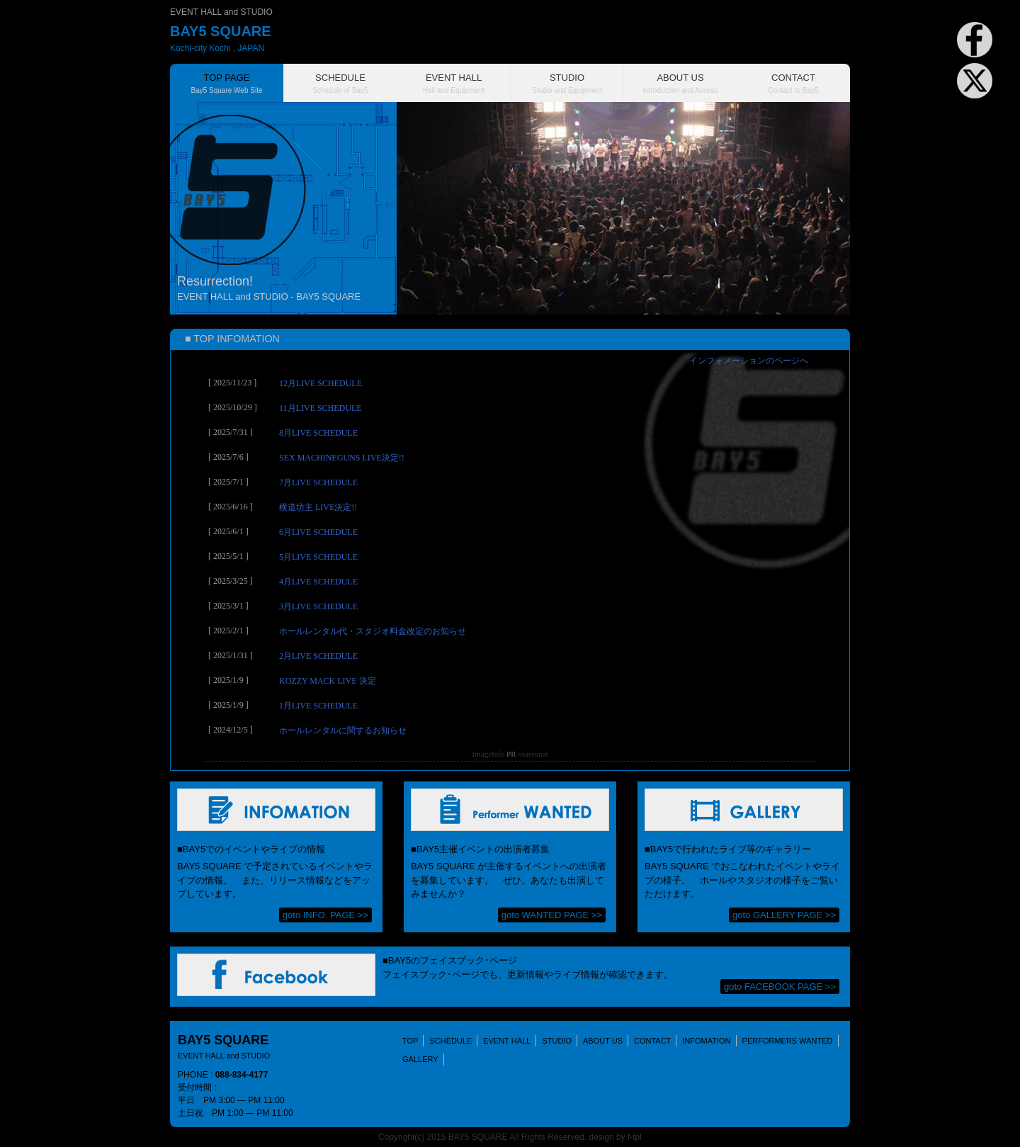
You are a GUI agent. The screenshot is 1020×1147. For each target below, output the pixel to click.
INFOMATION (706, 1040)
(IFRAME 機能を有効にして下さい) (510, 560)
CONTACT (652, 1040)
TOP (410, 1040)
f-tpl (635, 1137)
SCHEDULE (450, 1040)
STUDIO (557, 1040)
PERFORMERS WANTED (787, 1040)
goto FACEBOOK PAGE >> (780, 986)
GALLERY (420, 1059)
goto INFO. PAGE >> (325, 915)
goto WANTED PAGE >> (552, 915)
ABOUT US (603, 1040)
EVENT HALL (507, 1040)
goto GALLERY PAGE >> (784, 915)
